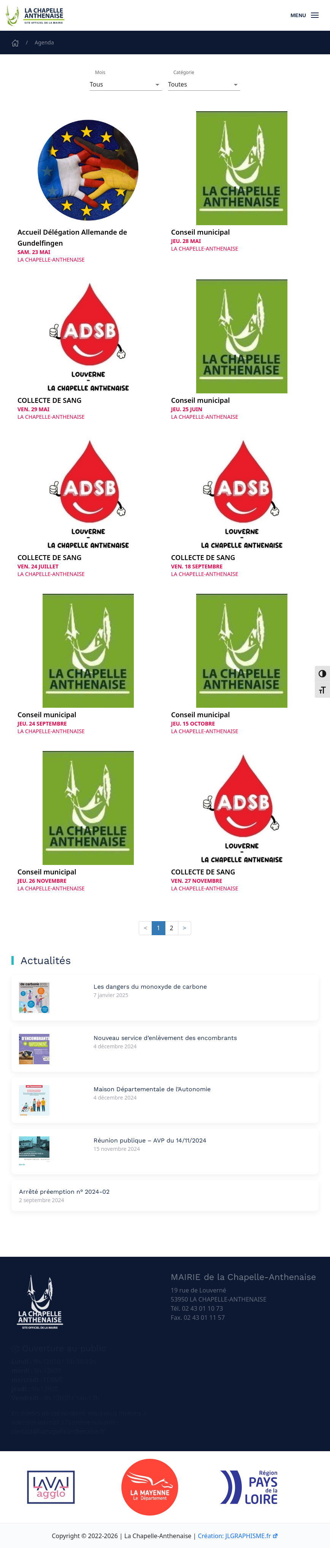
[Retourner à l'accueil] (34, 15)
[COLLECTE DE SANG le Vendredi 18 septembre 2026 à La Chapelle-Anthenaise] (242, 507)
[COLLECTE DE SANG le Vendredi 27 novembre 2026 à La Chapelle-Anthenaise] (242, 821)
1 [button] (158, 928)
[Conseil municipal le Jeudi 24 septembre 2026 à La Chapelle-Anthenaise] (88, 664)
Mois (100, 72)
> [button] (184, 928)
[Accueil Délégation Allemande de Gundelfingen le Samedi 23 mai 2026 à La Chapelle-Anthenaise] (88, 187)
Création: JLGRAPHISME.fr (238, 1536)
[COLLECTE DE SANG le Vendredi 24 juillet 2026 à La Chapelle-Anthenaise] (88, 507)
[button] (304, 15)
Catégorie (183, 72)
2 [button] (171, 928)
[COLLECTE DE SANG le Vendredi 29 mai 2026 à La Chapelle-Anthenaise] (88, 350)
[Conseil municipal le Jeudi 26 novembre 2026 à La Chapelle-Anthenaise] (88, 821)
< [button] (145, 928)
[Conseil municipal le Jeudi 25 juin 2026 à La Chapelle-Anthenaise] (242, 350)
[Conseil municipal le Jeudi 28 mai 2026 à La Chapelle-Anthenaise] (242, 181)
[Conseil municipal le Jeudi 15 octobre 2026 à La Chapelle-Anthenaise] (242, 664)
